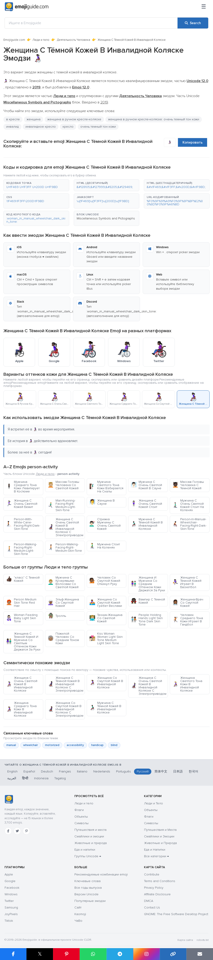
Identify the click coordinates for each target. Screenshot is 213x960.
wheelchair (30, 745)
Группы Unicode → (87, 856)
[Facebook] (8, 831)
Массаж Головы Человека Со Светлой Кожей (63, 485)
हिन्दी (25, 778)
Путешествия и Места (160, 830)
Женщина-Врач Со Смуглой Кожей (187, 602)
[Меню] (203, 6)
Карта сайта (185, 940)
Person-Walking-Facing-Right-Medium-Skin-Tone (65, 547)
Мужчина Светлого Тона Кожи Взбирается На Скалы (106, 486)
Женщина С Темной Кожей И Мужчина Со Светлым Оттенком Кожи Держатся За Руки (23, 641)
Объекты (81, 816)
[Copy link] (173, 954)
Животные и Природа (160, 843)
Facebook (12, 888)
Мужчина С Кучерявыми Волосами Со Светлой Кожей (63, 582)
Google (10, 881)
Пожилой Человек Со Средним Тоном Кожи (63, 638)
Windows (11, 894)
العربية (11, 778)
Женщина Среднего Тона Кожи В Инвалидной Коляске (21, 709)
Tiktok (9, 921)
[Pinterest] (26, 831)
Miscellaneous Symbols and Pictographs (106, 218)
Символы (81, 823)
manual (11, 745)
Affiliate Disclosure (157, 894)
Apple (9, 874)
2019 (104, 102)
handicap (97, 745)
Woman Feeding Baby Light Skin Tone (22, 618)
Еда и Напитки (154, 850)
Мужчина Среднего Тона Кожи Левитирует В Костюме (23, 486)
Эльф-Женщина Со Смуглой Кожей (63, 602)
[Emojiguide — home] (27, 6)
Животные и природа (90, 843)
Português (123, 771)
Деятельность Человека (73, 40)
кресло (68, 127)
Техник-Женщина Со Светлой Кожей (105, 618)
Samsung (11, 907)
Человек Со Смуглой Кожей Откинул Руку (104, 581)
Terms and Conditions (159, 881)
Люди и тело (41, 40)
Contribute (151, 874)
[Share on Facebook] (13, 954)
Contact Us (152, 907)
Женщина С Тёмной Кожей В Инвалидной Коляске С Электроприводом (65, 684)
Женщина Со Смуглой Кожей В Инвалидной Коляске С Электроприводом (65, 709)
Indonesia (41, 778)
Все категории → (156, 856)
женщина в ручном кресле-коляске (74, 119)
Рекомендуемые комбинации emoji (101, 874)
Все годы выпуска (88, 888)
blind (114, 745)
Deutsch (47, 771)
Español (29, 771)
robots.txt (202, 940)
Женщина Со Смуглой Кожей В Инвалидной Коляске (106, 682)
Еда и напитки (84, 850)
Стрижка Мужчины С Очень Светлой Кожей (105, 524)
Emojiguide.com (14, 40)
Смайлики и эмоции (89, 836)
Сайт (77, 907)
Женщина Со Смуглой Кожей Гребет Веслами (105, 602)
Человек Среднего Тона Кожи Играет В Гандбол (187, 619)
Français (65, 771)
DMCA (148, 901)
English (12, 771)
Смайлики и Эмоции (159, 836)
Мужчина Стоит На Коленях (104, 545)
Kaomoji (80, 914)
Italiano (82, 771)
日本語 (178, 771)
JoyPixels (11, 914)
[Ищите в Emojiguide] (91, 23)
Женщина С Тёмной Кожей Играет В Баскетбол (186, 582)
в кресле (13, 119)
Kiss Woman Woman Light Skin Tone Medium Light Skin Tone (106, 638)
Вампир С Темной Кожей (148, 601)
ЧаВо (78, 921)
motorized (52, 745)
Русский (143, 771)
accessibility (75, 745)
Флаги (79, 810)
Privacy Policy (153, 888)
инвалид (12, 127)
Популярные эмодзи (90, 901)
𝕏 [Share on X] (40, 954)
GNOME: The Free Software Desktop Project (176, 914)
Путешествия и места (90, 830)
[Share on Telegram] (119, 954)
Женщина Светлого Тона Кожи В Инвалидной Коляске (187, 684)
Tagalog (60, 778)
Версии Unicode (86, 894)
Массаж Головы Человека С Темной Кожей (188, 485)
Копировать (193, 142)
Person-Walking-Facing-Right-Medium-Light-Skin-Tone (21, 549)
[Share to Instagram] (146, 954)
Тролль (57, 616)
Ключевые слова (87, 881)
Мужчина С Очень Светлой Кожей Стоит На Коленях (188, 505)
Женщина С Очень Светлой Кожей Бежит (21, 504)
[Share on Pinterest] (66, 954)
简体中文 (161, 771)
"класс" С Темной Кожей (23, 579)
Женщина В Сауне (102, 502)
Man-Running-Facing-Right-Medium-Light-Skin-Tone (62, 505)
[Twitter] (17, 831)
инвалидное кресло (40, 127)
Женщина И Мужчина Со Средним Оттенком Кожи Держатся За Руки (148, 584)
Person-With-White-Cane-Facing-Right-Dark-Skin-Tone (23, 524)
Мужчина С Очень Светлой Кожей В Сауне (146, 485)
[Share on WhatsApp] (93, 954)
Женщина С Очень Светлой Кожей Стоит (146, 504)
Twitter (9, 901)
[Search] (193, 23)
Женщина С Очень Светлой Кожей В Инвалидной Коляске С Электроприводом (65, 527)
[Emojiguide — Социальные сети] (9, 799)
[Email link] (199, 954)
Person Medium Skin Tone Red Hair (21, 602)
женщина (34, 119)
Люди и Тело (153, 803)
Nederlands (101, 771)
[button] (36, 185)
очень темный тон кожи (98, 127)
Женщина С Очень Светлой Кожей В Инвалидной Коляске (21, 684)
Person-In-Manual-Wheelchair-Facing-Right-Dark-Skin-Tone (189, 524)
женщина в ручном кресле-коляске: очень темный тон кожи (153, 119)
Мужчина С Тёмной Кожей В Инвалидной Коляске (147, 524)
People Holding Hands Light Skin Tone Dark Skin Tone (147, 619)
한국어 (193, 771)
